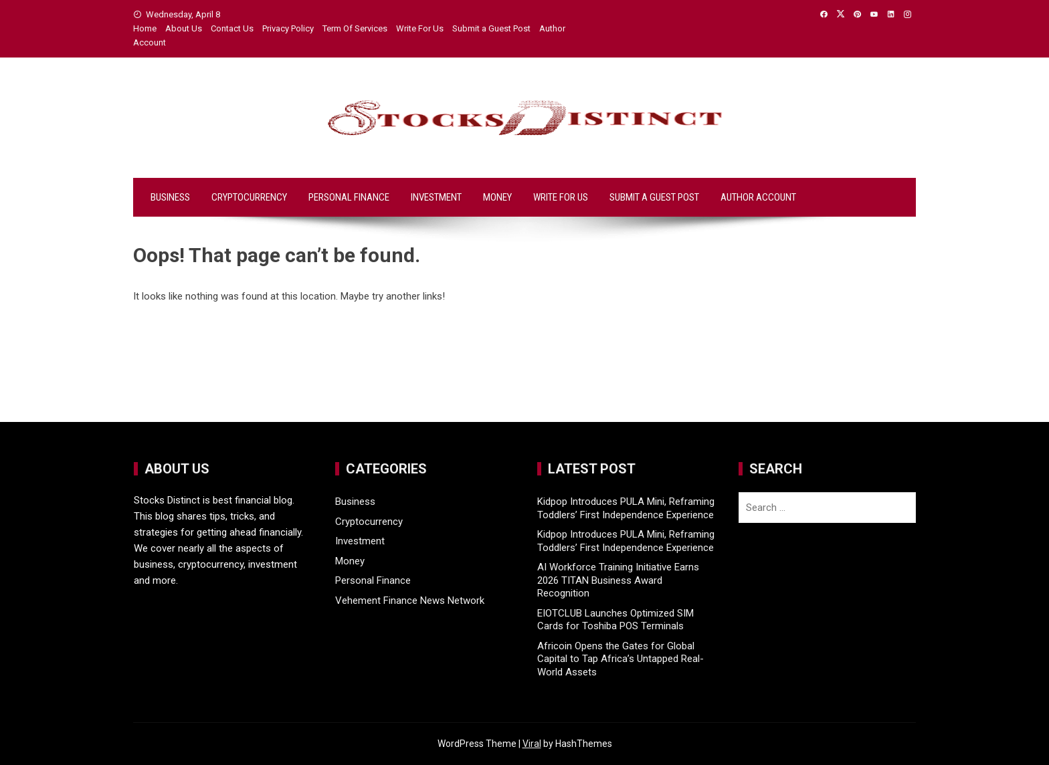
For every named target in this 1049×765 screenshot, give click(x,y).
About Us (183, 28)
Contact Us (232, 28)
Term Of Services (354, 28)
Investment (436, 197)
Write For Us (420, 28)
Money (497, 197)
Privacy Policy (288, 28)
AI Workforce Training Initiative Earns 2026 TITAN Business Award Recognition (618, 580)
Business (170, 197)
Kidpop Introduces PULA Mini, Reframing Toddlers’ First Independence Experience (625, 508)
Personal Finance (348, 197)
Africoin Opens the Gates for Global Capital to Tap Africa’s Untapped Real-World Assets (620, 659)
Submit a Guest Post (491, 28)
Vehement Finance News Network (409, 600)
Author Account (758, 197)
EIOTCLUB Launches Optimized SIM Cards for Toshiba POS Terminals (615, 620)
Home (145, 28)
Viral (531, 743)
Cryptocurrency (249, 197)
